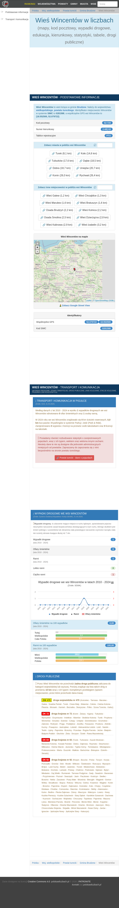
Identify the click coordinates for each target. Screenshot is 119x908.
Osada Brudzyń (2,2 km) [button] (57, 210)
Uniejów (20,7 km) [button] (88, 168)
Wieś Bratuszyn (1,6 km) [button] (91, 202)
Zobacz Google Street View (76, 305)
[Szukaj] (107, 4)
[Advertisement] (15, 41)
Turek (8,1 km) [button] (62, 153)
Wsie (93, 4)
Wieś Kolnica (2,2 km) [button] (92, 210)
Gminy (74, 4)
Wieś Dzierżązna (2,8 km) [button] (92, 217)
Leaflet (88, 301)
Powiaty (63, 4)
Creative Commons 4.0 (39, 881)
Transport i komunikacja (16, 19)
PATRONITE (85, 881)
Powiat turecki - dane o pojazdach (74, 457)
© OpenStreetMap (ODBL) (104, 301)
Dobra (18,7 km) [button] (60, 168)
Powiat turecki (69, 10)
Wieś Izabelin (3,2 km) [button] (92, 224)
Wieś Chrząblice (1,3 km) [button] (90, 195)
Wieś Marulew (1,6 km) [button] (56, 202)
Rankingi (29, 4)
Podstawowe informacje (16, 12)
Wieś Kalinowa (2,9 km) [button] (57, 224)
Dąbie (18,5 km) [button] (90, 160)
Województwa (46, 4)
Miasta (84, 4)
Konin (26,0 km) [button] (59, 175)
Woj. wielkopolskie (50, 10)
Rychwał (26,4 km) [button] (88, 175)
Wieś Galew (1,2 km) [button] (55, 195)
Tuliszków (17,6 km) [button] (61, 160)
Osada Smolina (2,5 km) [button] (55, 217)
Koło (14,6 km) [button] (87, 153)
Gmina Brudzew (87, 10)
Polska (35, 10)
